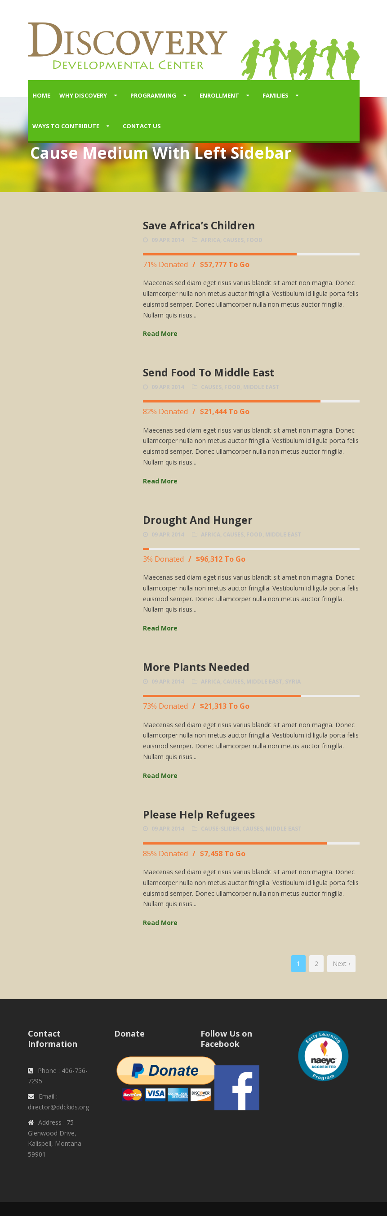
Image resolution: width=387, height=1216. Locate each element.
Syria (293, 681)
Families (275, 95)
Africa (210, 240)
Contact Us (142, 126)
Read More (160, 333)
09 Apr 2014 (167, 240)
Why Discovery (83, 95)
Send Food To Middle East (209, 372)
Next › (341, 963)
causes (233, 240)
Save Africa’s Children (199, 225)
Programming (153, 95)
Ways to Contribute (65, 126)
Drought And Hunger (198, 520)
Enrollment (219, 95)
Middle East (261, 387)
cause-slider (220, 828)
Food (254, 240)
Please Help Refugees (199, 814)
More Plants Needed (196, 667)
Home (41, 95)
